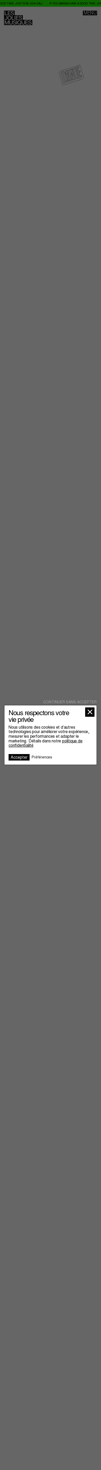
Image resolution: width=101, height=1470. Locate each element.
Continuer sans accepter (70, 702)
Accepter (19, 757)
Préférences (42, 757)
